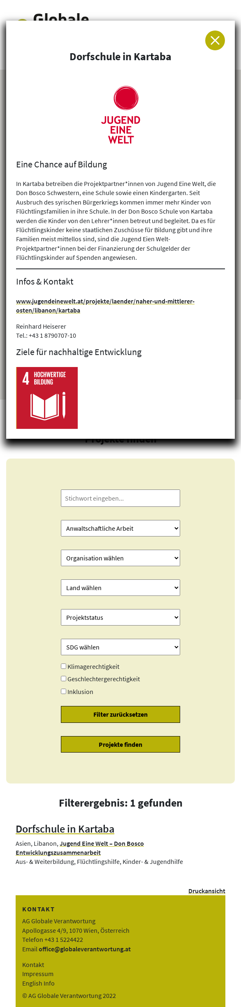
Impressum (37, 973)
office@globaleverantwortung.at (85, 949)
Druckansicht (206, 891)
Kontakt (33, 964)
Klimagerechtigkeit (93, 666)
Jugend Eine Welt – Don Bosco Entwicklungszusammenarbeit (80, 847)
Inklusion (80, 691)
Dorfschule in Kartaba (65, 828)
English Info (38, 983)
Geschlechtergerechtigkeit (103, 679)
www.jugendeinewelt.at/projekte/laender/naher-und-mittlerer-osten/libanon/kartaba (105, 305)
